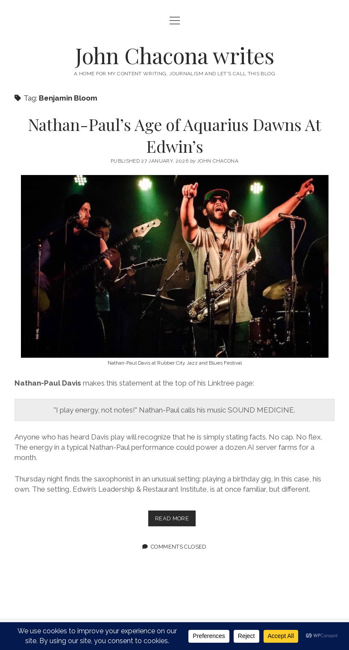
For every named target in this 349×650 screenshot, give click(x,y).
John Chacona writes (174, 55)
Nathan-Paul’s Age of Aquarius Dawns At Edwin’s (174, 135)
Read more (175, 520)
